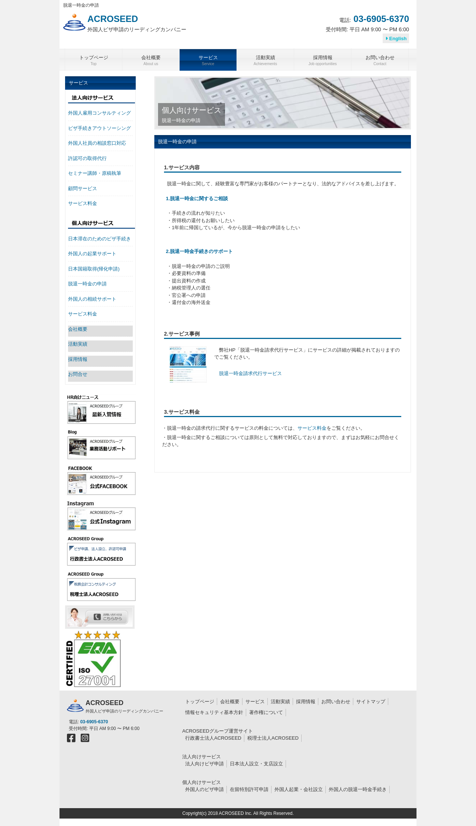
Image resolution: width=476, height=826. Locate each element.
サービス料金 (312, 428)
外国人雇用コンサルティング (99, 113)
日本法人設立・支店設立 (256, 763)
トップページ (199, 701)
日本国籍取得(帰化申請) (94, 269)
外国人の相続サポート (92, 299)
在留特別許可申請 (249, 789)
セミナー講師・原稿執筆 (94, 173)
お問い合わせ (335, 701)
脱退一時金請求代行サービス (250, 373)
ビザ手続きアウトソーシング (99, 128)
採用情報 (77, 359)
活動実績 (77, 344)
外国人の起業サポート (92, 253)
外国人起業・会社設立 (298, 789)
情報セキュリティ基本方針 (214, 712)
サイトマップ (370, 701)
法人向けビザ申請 (204, 763)
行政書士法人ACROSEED (213, 738)
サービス (255, 701)
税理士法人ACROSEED (273, 738)
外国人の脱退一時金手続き (358, 789)
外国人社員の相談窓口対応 (97, 143)
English (396, 38)
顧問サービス (82, 188)
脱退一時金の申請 (87, 283)
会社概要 (77, 329)
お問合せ (77, 374)
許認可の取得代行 (87, 158)
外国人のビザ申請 (204, 789)
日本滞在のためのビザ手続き (99, 238)
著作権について (266, 712)
